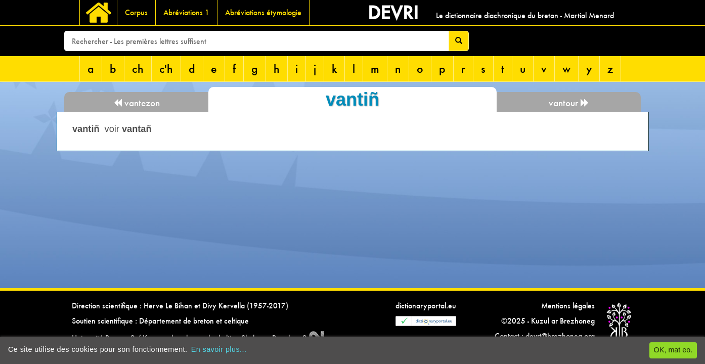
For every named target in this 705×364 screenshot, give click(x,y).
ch (138, 68)
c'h (166, 68)
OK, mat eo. (673, 350)
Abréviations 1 (186, 12)
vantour (569, 103)
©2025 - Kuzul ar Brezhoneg (548, 321)
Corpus (136, 12)
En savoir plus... (219, 349)
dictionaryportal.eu (425, 305)
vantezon (136, 103)
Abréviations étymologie (263, 12)
